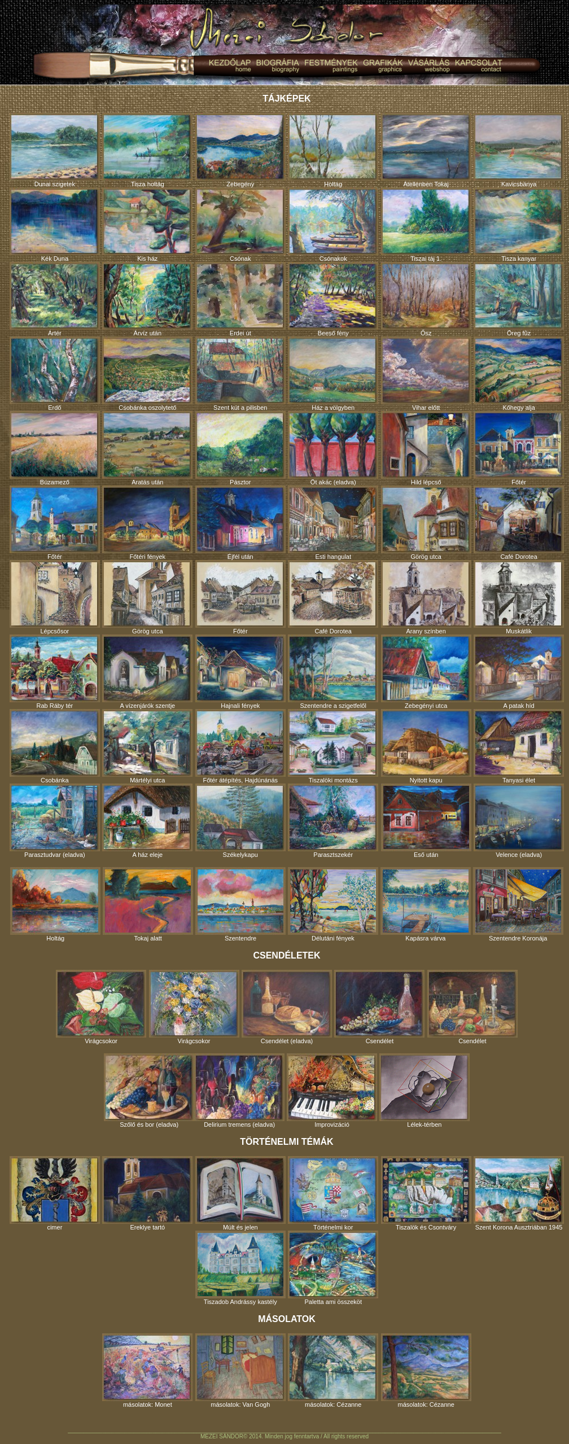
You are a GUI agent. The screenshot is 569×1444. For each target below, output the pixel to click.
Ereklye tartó (147, 1193)
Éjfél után (240, 522)
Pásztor (240, 448)
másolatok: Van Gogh (240, 1370)
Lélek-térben (424, 1090)
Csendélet (379, 1007)
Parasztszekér (333, 821)
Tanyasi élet (519, 746)
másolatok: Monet (147, 1370)
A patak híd (519, 672)
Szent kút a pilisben (240, 373)
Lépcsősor (55, 597)
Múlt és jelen (240, 1193)
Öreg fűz (519, 299)
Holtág (333, 150)
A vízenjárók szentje (147, 672)
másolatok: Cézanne (333, 1370)
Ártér (55, 299)
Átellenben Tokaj (426, 150)
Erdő (55, 373)
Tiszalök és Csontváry (426, 1193)
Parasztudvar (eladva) (55, 821)
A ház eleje (147, 821)
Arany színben (426, 597)
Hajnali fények (240, 672)
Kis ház (147, 224)
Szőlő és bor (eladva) (149, 1090)
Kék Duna (55, 224)
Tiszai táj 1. (426, 224)
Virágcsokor (101, 1007)
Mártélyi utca (147, 746)
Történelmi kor (333, 1193)
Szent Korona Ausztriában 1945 (519, 1193)
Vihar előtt (426, 373)
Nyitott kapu (426, 746)
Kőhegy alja (519, 373)
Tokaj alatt (148, 904)
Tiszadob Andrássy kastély (240, 1268)
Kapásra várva (425, 904)
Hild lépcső (426, 448)
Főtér (519, 448)
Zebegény (240, 150)
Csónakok (333, 224)
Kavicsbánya (519, 150)
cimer (55, 1193)
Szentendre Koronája (518, 904)
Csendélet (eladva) (287, 1007)
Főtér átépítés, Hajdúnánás (240, 746)
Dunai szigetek (55, 150)
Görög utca (426, 522)
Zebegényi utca (426, 672)
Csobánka (55, 746)
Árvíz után (147, 299)
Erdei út (240, 299)
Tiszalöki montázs (333, 746)
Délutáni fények (333, 904)
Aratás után (147, 448)
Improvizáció (332, 1090)
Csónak (240, 224)
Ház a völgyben (333, 373)
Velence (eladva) (519, 821)
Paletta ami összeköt (333, 1268)
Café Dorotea (519, 522)
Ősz (426, 299)
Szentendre (240, 904)
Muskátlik (519, 597)
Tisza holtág (147, 150)
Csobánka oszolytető (147, 373)
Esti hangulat (333, 522)
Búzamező (55, 448)
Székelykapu (240, 821)
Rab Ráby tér (55, 672)
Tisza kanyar (519, 224)
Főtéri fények (147, 522)
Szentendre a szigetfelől (333, 672)
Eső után (426, 821)
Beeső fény (333, 299)
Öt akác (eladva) (333, 448)
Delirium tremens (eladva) (239, 1090)
